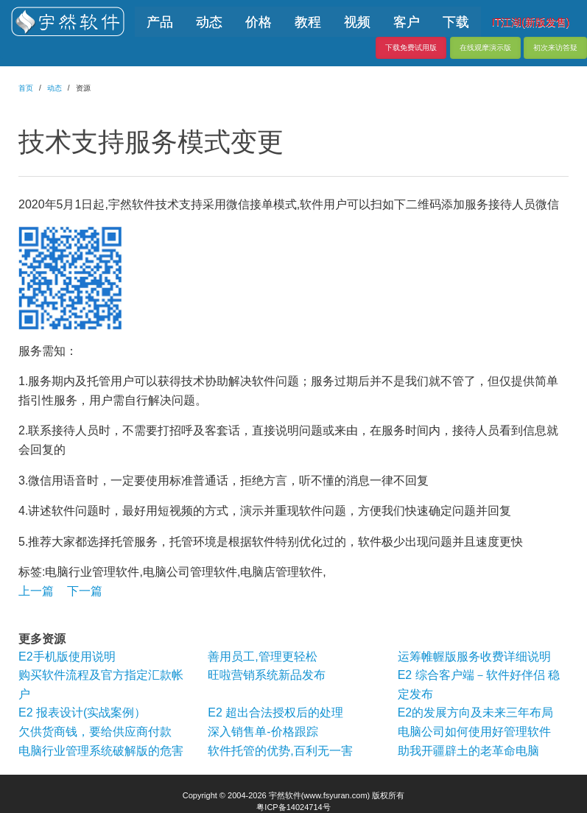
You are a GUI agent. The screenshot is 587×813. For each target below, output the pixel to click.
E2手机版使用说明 (67, 656)
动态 (54, 88)
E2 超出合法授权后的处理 (275, 712)
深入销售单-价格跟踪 (262, 731)
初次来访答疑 (555, 47)
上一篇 (36, 591)
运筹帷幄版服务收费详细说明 (474, 656)
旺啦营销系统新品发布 (267, 675)
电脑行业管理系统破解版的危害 (100, 751)
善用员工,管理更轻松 (262, 656)
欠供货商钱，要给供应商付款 (95, 731)
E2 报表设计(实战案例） (82, 712)
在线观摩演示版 (485, 47)
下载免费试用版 (411, 47)
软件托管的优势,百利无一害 (280, 751)
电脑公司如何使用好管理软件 (474, 731)
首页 (25, 88)
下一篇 (84, 591)
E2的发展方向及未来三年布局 (476, 712)
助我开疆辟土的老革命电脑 (468, 751)
